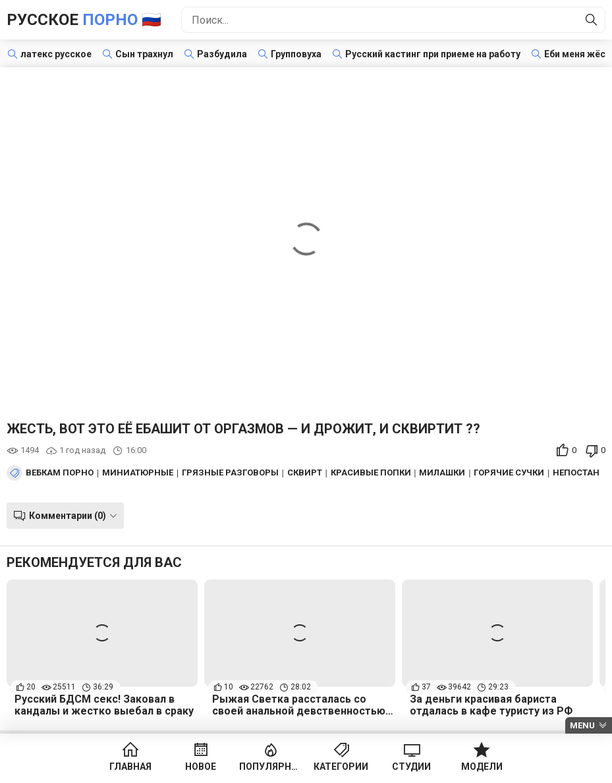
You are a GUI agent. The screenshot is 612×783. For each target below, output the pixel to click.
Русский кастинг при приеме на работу (432, 54)
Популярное (271, 766)
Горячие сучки (509, 472)
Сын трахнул (144, 54)
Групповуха (296, 54)
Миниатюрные (137, 472)
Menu (582, 725)
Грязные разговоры (230, 472)
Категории (341, 766)
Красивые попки (371, 472)
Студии (411, 766)
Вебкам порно (60, 472)
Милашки (442, 472)
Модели (482, 766)
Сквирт (304, 472)
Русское (84, 20)
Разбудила (222, 54)
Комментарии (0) (67, 515)
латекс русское (56, 54)
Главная (130, 766)
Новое (200, 766)
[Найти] (591, 19)
